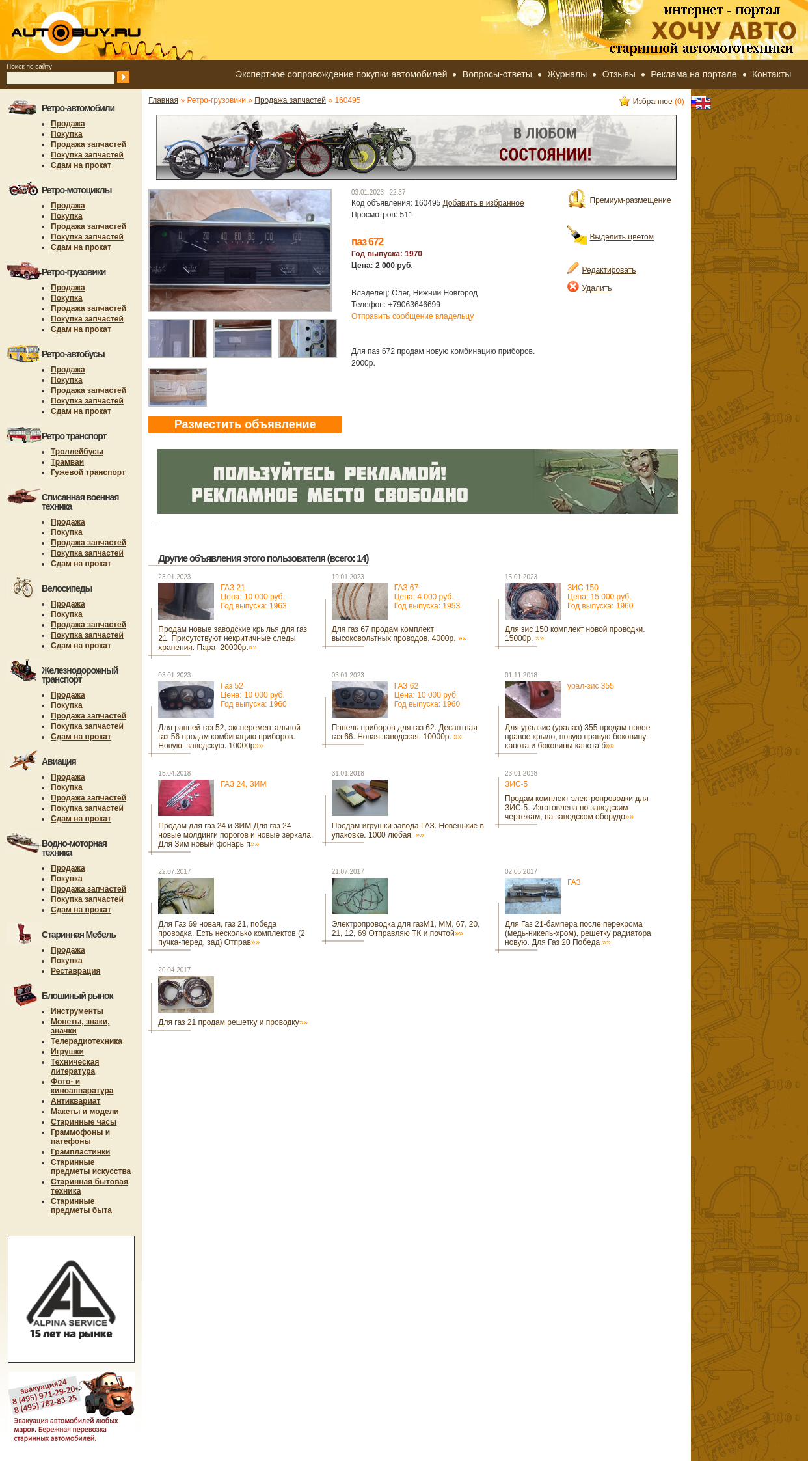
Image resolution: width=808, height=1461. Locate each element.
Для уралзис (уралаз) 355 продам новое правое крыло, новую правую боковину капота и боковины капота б (577, 736)
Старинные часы (83, 1121)
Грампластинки (80, 1151)
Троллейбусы (77, 451)
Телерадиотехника (86, 1041)
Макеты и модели (85, 1111)
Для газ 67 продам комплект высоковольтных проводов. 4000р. (399, 634)
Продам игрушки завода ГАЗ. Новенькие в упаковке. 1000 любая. (408, 830)
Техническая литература (75, 1067)
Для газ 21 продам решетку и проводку (233, 1022)
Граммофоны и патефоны (80, 1137)
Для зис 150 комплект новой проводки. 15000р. (575, 634)
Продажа (68, 123)
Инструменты (77, 1011)
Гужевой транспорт (88, 472)
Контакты (771, 74)
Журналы (567, 74)
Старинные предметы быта (81, 1206)
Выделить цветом (610, 236)
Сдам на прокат (81, 165)
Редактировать (601, 270)
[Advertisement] (195, 1084)
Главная (163, 100)
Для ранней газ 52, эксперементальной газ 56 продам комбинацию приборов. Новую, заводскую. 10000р (229, 736)
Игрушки (67, 1051)
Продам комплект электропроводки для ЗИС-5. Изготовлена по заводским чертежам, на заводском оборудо (577, 807)
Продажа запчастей (88, 144)
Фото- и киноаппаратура (82, 1086)
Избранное (646, 101)
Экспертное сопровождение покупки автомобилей (341, 74)
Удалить (589, 288)
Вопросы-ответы (497, 74)
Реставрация (76, 971)
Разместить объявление (245, 424)
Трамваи (67, 462)
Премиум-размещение (619, 200)
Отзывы (619, 74)
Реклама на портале (693, 74)
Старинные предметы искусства (91, 1167)
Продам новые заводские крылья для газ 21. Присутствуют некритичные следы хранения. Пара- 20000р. (232, 638)
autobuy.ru (108, 30)
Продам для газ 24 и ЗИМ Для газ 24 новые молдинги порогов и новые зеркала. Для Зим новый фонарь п (235, 835)
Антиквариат (75, 1101)
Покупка (67, 134)
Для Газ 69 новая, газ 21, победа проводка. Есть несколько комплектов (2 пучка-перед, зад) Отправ (231, 933)
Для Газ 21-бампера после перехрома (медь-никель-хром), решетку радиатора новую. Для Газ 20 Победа (578, 933)
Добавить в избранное (483, 203)
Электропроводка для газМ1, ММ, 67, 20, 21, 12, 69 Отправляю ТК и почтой (406, 929)
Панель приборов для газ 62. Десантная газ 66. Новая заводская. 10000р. (405, 732)
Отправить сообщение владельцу (412, 316)
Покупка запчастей (87, 154)
